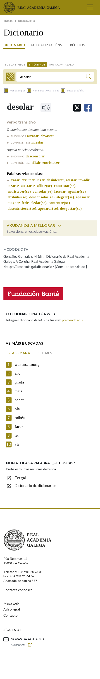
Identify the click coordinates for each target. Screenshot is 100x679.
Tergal (20, 477)
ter (17, 435)
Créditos (76, 45)
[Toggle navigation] (90, 7)
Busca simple (15, 64)
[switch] (59, 225)
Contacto (10, 615)
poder (19, 400)
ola (17, 409)
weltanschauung (27, 364)
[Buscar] (88, 77)
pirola (19, 382)
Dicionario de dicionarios (36, 485)
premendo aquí (72, 320)
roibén (20, 418)
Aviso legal (11, 609)
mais (18, 391)
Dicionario (14, 45)
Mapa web (11, 603)
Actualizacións (46, 45)
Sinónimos (37, 64)
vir (17, 444)
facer (19, 426)
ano (17, 373)
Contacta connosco (18, 590)
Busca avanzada (61, 64)
